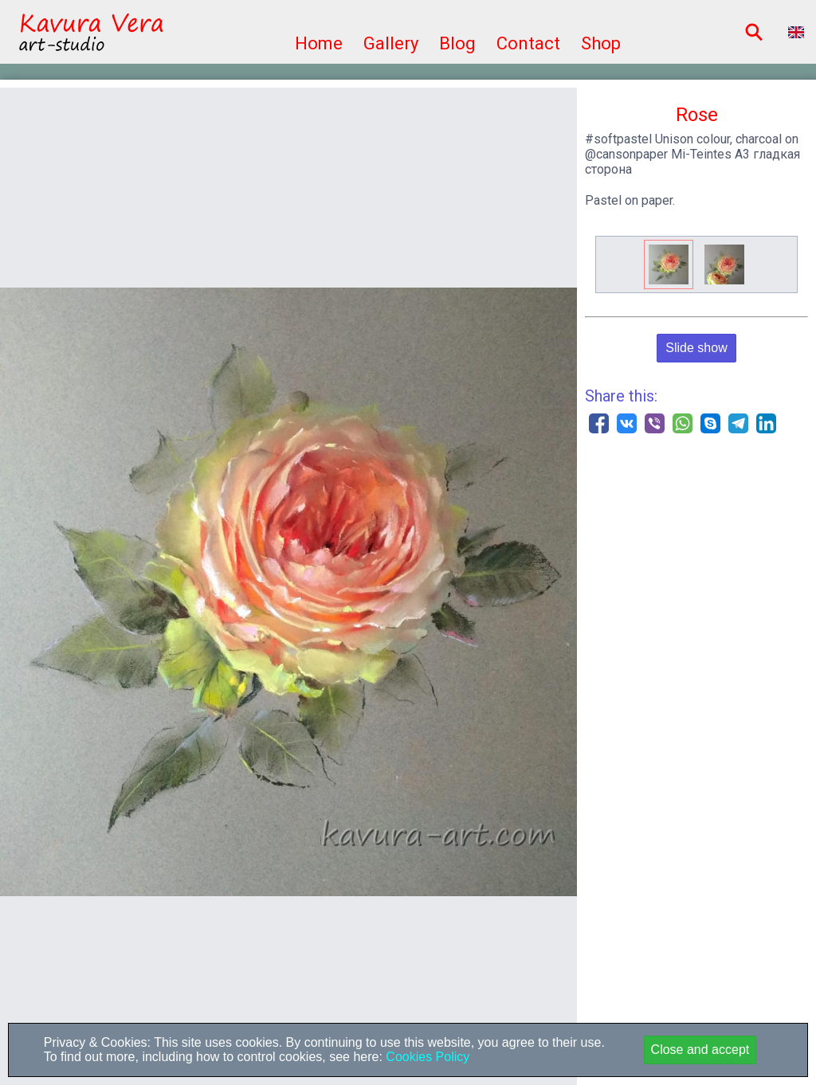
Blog (457, 43)
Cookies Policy (425, 1056)
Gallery (390, 43)
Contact (528, 43)
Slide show (696, 347)
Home (319, 43)
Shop (601, 43)
